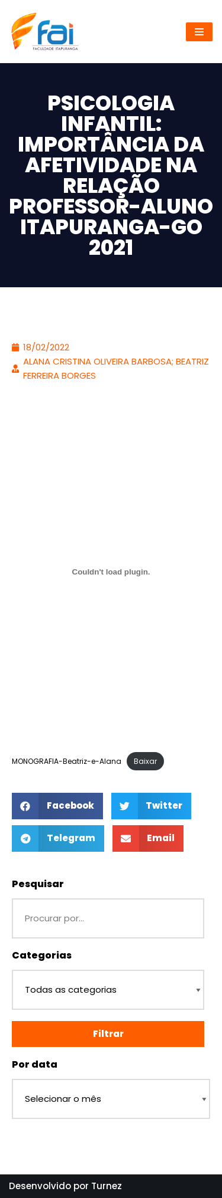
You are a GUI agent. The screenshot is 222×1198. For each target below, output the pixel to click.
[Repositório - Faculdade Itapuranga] (44, 31)
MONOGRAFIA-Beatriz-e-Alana (66, 761)
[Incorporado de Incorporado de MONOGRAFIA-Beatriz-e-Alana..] (111, 572)
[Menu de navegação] (199, 32)
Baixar (145, 761)
